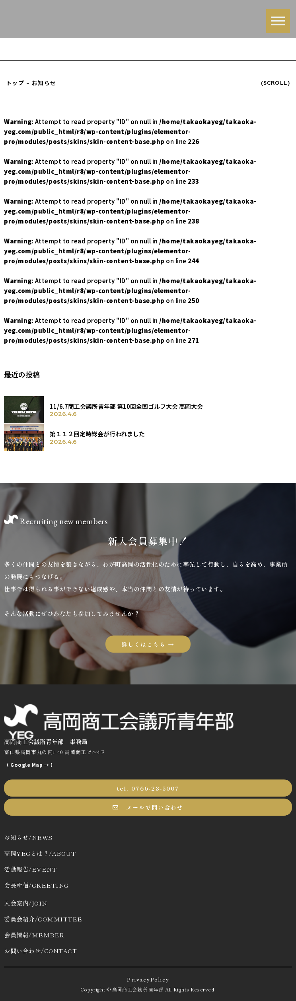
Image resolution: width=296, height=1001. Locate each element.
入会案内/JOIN (25, 903)
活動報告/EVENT (30, 869)
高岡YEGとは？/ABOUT (40, 853)
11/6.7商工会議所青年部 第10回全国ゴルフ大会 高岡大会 (126, 406)
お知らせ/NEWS (28, 837)
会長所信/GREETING (36, 885)
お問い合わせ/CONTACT (40, 951)
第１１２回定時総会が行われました (97, 434)
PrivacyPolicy (148, 979)
